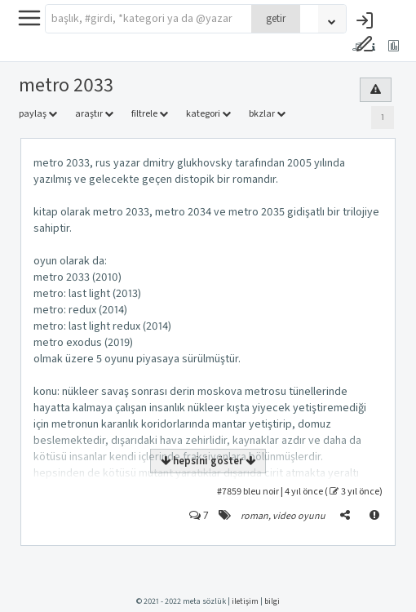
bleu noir (261, 492)
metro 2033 (66, 85)
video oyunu (298, 516)
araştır (94, 114)
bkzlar (267, 114)
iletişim (245, 601)
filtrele (149, 114)
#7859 (229, 492)
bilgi (272, 601)
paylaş (38, 114)
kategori (208, 114)
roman (254, 516)
